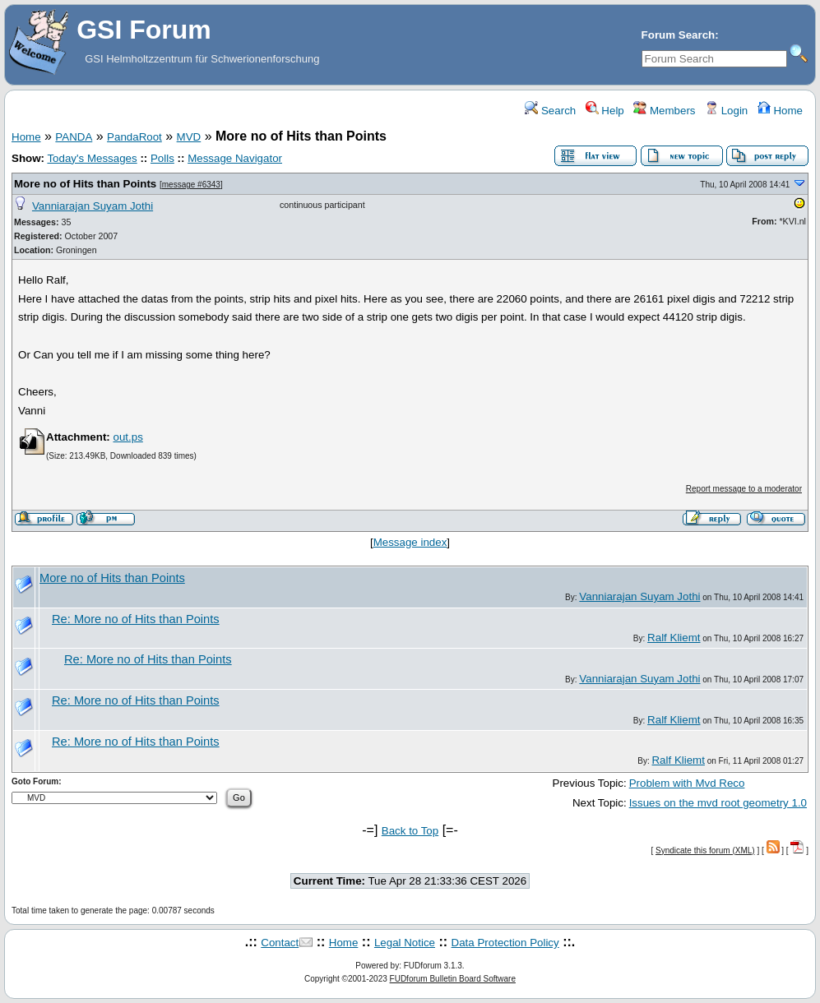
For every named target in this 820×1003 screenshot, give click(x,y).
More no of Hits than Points (85, 184)
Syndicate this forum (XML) (705, 850)
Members (664, 110)
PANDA (73, 137)
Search (550, 110)
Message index (410, 542)
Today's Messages (92, 158)
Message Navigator (235, 158)
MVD (189, 137)
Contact (280, 942)
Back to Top (410, 831)
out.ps (127, 437)
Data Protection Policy (505, 942)
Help (605, 110)
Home (780, 110)
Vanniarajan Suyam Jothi (92, 206)
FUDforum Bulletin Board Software (453, 978)
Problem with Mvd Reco (687, 783)
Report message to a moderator (744, 488)
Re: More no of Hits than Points (136, 619)
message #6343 (191, 184)
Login (726, 110)
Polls (162, 158)
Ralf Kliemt (673, 637)
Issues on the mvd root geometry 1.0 (718, 803)
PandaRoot (134, 137)
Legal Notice (404, 942)
